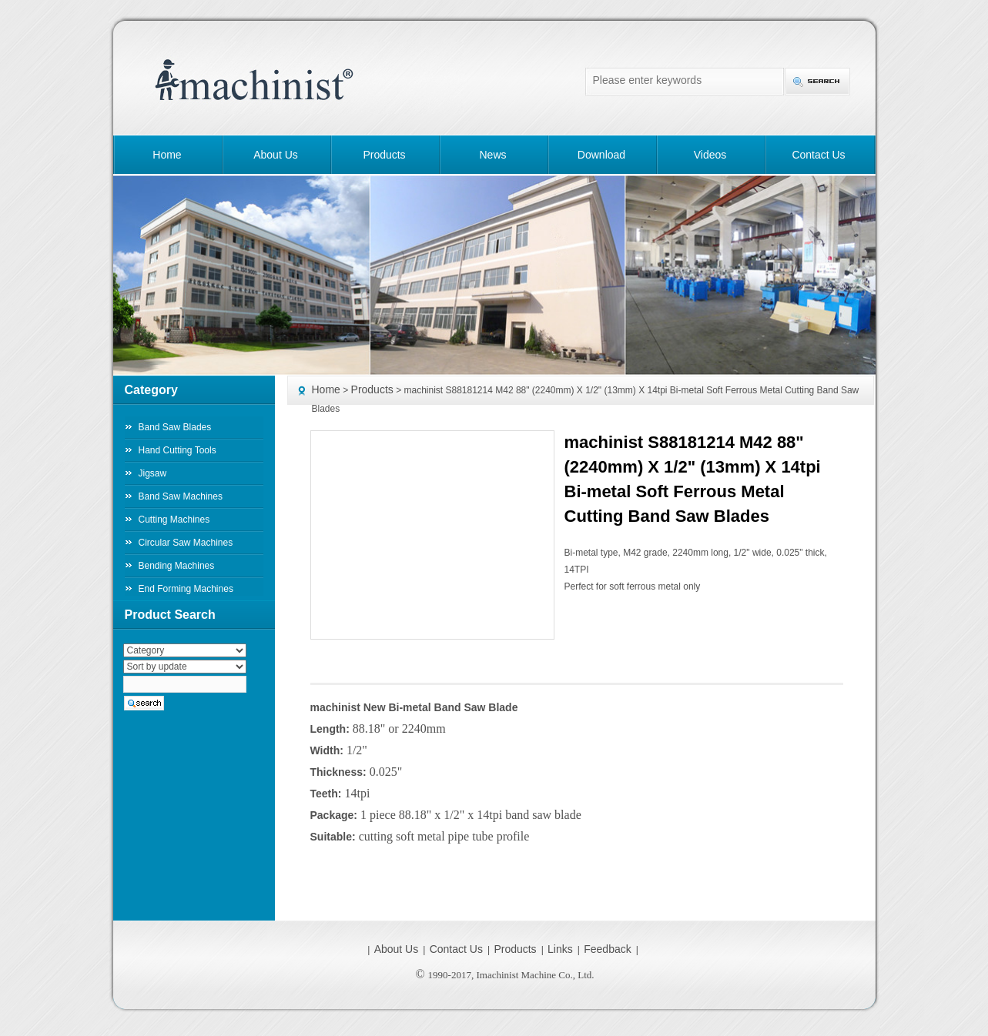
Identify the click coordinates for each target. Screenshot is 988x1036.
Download (601, 155)
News (492, 155)
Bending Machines (177, 565)
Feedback (607, 949)
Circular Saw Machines (186, 542)
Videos (710, 155)
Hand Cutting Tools (177, 450)
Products (384, 155)
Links (560, 949)
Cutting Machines (174, 519)
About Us (275, 155)
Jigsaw (153, 473)
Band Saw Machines (181, 496)
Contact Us (818, 155)
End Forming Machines (186, 588)
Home (166, 155)
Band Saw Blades (175, 427)
